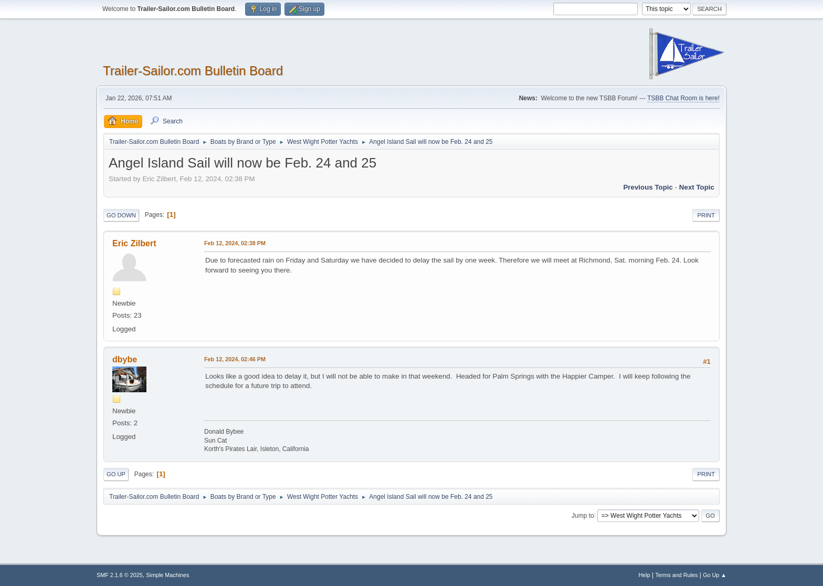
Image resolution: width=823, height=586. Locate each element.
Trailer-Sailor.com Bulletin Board (193, 71)
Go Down (121, 215)
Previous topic (648, 187)
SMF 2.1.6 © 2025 (120, 575)
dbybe (124, 359)
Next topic (696, 187)
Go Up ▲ (714, 575)
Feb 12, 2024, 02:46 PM (235, 359)
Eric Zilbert (134, 243)
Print (706, 215)
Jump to (583, 515)
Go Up (116, 474)
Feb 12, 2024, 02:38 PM (235, 243)
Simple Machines (167, 575)
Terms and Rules (677, 575)
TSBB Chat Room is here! (683, 98)
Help (644, 575)
